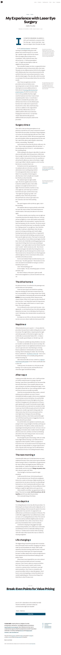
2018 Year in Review (26, 48)
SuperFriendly (7, 630)
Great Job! (22, 634)
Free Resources (45, 2)
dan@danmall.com (48, 627)
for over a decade (16, 630)
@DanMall (46, 628)
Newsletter (58, 2)
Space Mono (19, 640)
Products (39, 2)
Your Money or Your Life (33, 353)
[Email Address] (30, 614)
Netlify (21, 639)
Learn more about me (15, 636)
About (54, 2)
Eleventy (14, 639)
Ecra (9, 640)
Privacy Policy (33, 647)
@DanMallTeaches (48, 629)
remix (30, 647)
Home (35, 2)
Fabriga (31, 639)
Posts (50, 2)
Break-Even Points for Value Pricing (30, 590)
